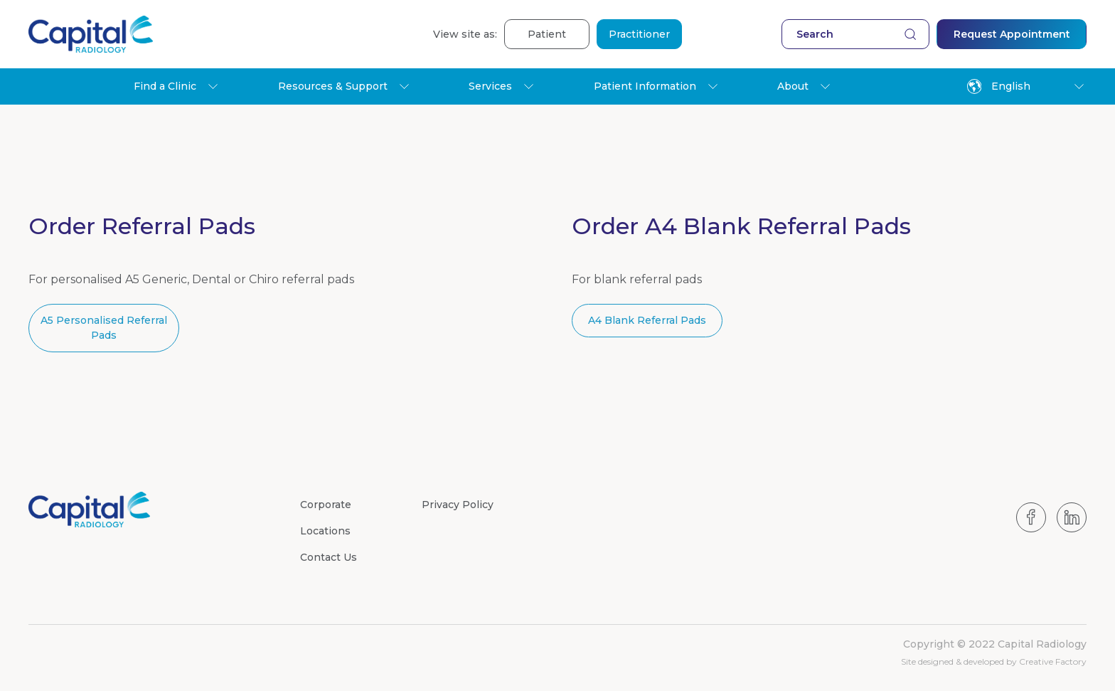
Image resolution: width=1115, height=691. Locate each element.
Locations (325, 530)
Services (490, 86)
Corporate (325, 504)
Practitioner (639, 34)
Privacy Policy (458, 504)
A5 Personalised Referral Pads (104, 328)
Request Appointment (1012, 34)
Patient (547, 34)
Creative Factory (1053, 661)
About (793, 86)
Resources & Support (333, 86)
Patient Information (645, 86)
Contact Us (328, 557)
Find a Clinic (165, 86)
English (998, 86)
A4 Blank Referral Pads (647, 320)
